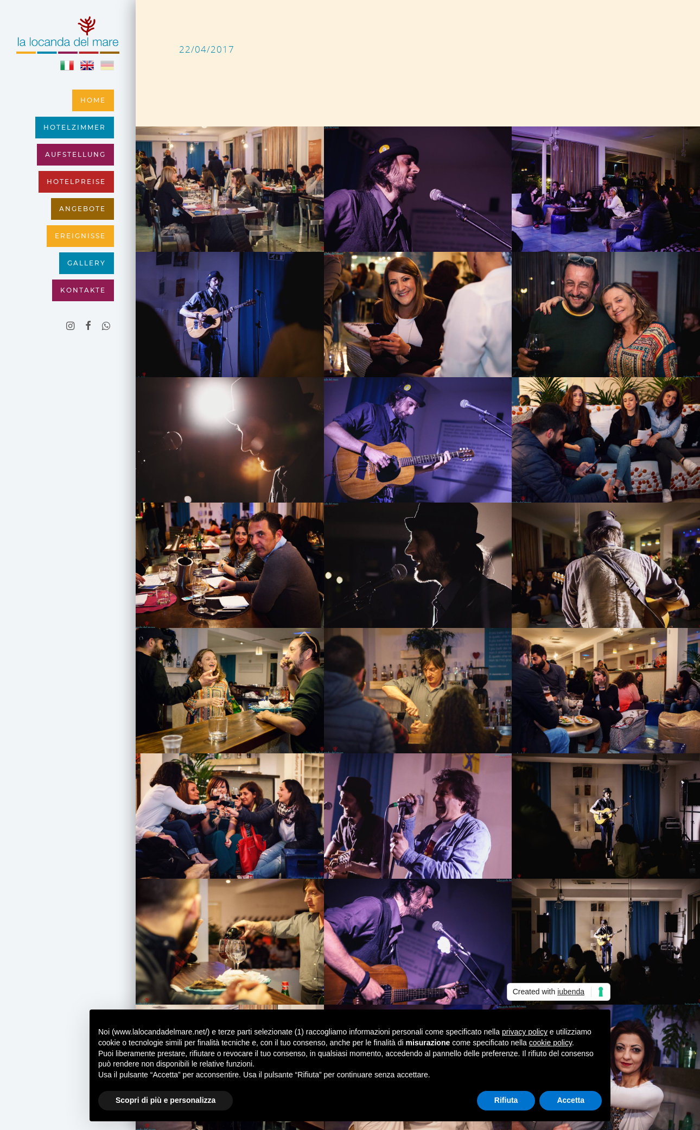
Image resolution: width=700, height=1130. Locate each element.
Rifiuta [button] (506, 1100)
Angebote (82, 209)
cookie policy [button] (550, 1042)
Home (93, 100)
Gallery (86, 263)
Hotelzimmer (74, 127)
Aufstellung (75, 154)
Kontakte (83, 290)
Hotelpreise (76, 182)
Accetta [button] (570, 1100)
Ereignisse (80, 236)
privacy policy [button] (525, 1031)
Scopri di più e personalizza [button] (165, 1100)
